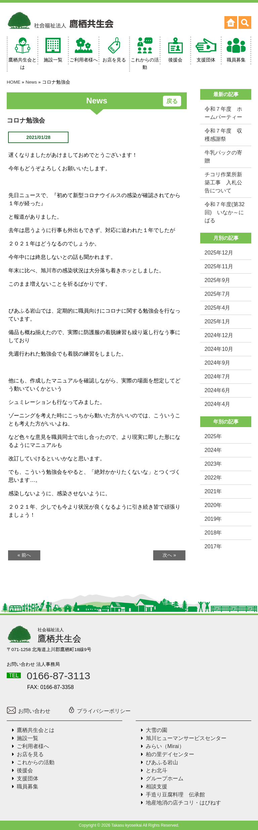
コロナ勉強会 (26, 120)
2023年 (213, 464)
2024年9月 (217, 363)
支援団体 (27, 778)
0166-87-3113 (58, 675)
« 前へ (24, 555)
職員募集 (27, 786)
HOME (13, 82)
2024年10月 (219, 349)
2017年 (213, 546)
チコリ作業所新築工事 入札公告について (223, 182)
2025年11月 (219, 266)
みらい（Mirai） (165, 746)
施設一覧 (27, 738)
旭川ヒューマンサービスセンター (186, 738)
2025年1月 (217, 321)
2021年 (213, 491)
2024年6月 (217, 390)
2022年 (213, 477)
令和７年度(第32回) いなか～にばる (225, 212)
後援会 (25, 770)
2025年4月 (217, 308)
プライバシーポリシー (99, 711)
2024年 (213, 450)
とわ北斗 (156, 770)
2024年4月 (217, 404)
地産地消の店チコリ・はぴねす (183, 802)
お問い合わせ (28, 711)
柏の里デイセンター (170, 754)
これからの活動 (35, 762)
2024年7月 (217, 376)
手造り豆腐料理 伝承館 (175, 794)
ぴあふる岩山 (162, 762)
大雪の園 (156, 730)
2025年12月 (219, 253)
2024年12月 (219, 335)
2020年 (213, 505)
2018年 (213, 533)
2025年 (213, 436)
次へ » (169, 555)
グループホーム (164, 778)
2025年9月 (217, 280)
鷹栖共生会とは (35, 730)
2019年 (213, 519)
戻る (172, 101)
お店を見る (30, 754)
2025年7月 (217, 294)
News (31, 82)
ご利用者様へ (33, 746)
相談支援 (156, 786)
